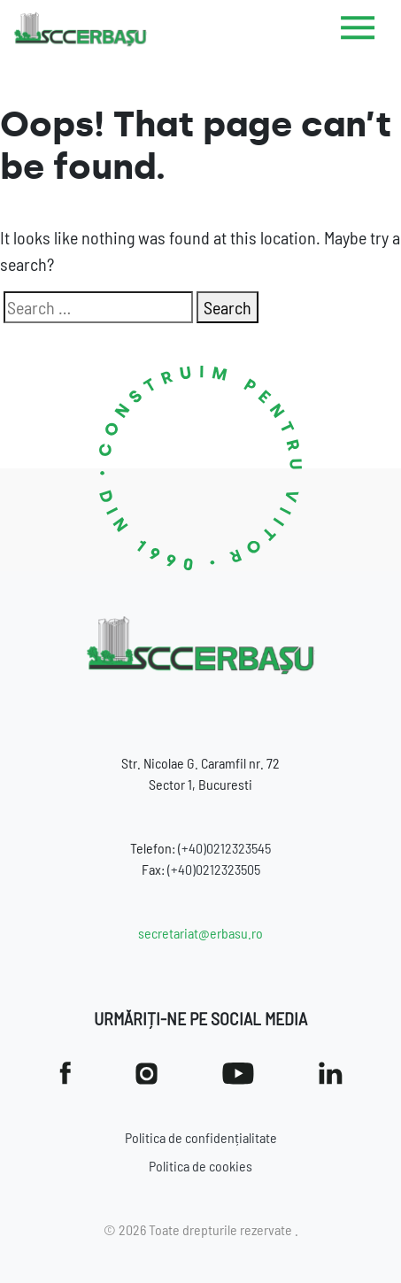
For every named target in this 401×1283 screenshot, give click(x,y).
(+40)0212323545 (224, 847)
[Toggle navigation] (358, 31)
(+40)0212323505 (213, 869)
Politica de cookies (200, 1165)
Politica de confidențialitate (201, 1137)
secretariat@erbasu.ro (200, 932)
